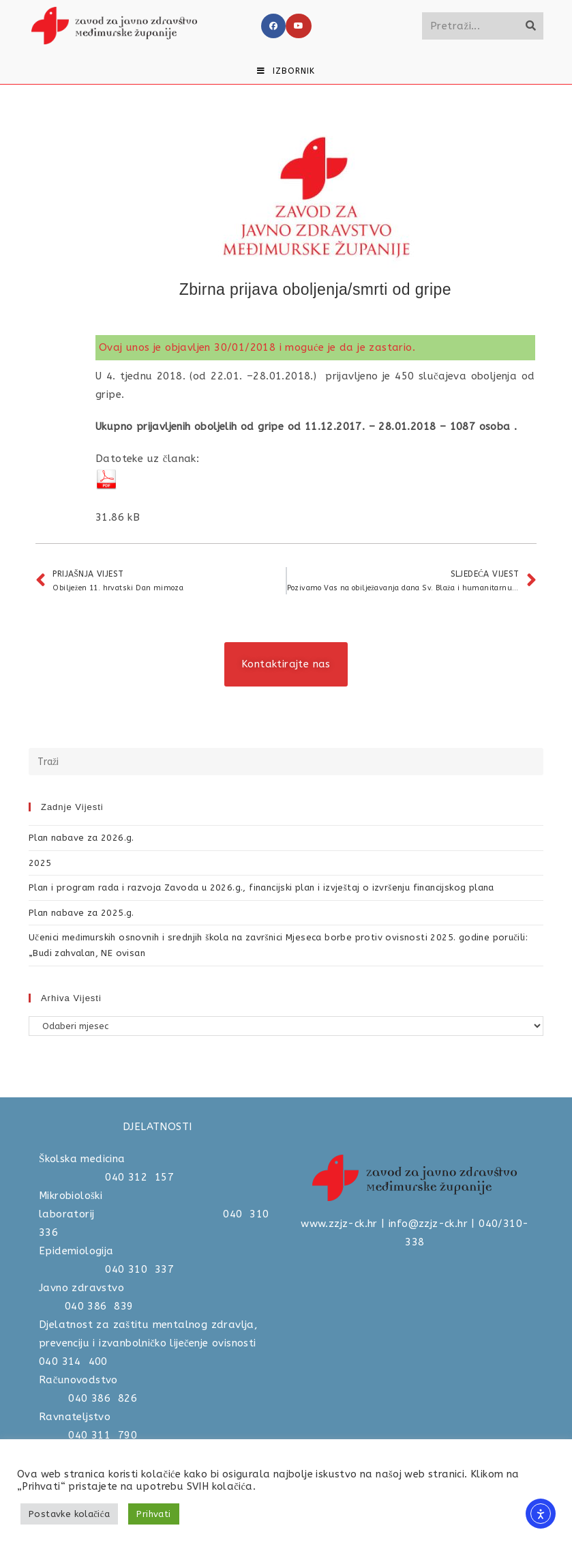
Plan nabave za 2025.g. (81, 913)
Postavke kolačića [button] (69, 1514)
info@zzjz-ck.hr (428, 1223)
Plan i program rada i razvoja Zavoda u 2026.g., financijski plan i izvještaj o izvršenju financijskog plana (261, 887)
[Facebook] (273, 26)
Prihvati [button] (153, 1514)
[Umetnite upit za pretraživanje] (286, 761)
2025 (40, 863)
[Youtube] (299, 26)
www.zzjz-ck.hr (339, 1223)
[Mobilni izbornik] (286, 71)
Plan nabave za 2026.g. (81, 838)
